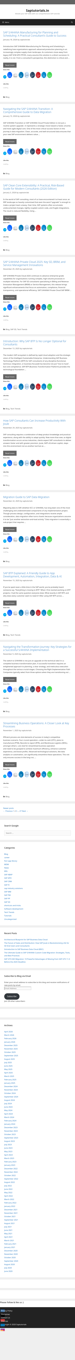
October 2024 (10, 1093)
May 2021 (8, 1233)
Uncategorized (10, 919)
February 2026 (10, 1038)
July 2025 (8, 1062)
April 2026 (8, 1031)
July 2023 (8, 1144)
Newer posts (8, 808)
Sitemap (4, 1321)
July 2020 (8, 1268)
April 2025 (8, 1072)
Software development (13, 909)
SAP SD (13, 329)
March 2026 (9, 1035)
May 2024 (8, 1110)
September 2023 (11, 1138)
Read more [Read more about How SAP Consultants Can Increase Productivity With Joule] (9, 453)
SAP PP (7, 898)
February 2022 (10, 1202)
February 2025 (10, 1079)
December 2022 (11, 1168)
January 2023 (9, 1165)
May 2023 (8, 1151)
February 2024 (10, 1120)
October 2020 (10, 1257)
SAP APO (7, 878)
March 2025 (9, 1076)
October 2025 (10, 1052)
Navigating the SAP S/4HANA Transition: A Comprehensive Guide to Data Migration (28, 110)
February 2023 (10, 1161)
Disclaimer (5, 1314)
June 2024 (8, 1107)
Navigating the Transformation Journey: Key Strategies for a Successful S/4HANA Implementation (37, 648)
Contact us (5, 1317)
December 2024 (11, 1086)
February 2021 (10, 1244)
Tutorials (7, 915)
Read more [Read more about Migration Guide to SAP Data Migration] (9, 529)
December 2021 (11, 1209)
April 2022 (8, 1196)
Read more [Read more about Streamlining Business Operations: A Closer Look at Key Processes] (9, 764)
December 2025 (11, 1045)
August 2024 (9, 1100)
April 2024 (8, 1114)
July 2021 (8, 1226)
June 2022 (8, 1189)
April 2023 (8, 1155)
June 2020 (8, 1271)
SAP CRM (8, 881)
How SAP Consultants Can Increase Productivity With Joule (34, 422)
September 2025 (11, 1055)
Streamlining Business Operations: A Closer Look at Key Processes (36, 724)
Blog (7, 97)
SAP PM (7, 895)
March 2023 (9, 1158)
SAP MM (7, 891)
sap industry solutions (13, 888)
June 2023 (8, 1148)
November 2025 (11, 1049)
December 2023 (11, 1127)
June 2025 (8, 1066)
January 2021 (9, 1247)
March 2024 (9, 1117)
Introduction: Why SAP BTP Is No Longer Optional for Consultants (34, 342)
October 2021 (10, 1216)
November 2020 (11, 1254)
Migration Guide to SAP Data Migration (26, 497)
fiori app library (10, 861)
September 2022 (11, 1179)
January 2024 (9, 1124)
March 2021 (9, 1240)
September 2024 (11, 1096)
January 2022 (9, 1206)
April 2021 (8, 1237)
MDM (6, 864)
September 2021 (11, 1220)
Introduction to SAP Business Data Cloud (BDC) (23, 949)
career (7, 857)
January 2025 (9, 1083)
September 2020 (11, 1261)
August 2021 (9, 1223)
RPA (5, 871)
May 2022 (8, 1192)
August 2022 (9, 1182)
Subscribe (11, 996)
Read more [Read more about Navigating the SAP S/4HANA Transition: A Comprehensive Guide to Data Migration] (9, 141)
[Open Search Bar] (72, 22)
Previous (8, 811)
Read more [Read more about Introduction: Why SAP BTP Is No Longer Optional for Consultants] (9, 377)
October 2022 (10, 1175)
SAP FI (6, 885)
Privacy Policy (6, 1310)
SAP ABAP (8, 874)
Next (25, 811)
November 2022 (11, 1172)
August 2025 (9, 1059)
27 (20, 811)
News (6, 868)
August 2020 (9, 1264)
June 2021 (8, 1230)
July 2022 (8, 1185)
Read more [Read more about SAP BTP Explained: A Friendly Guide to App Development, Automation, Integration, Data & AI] (9, 603)
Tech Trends (22, 329)
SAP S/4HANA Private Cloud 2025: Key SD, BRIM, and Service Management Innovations (34, 263)
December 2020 (11, 1250)
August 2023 (9, 1141)
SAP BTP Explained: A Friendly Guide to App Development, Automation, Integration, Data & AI (32, 574)
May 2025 (8, 1069)
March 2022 (9, 1199)
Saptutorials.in (37, 10)
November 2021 (11, 1213)
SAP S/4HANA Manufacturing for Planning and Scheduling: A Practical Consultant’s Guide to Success (34, 34)
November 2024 (11, 1090)
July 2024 (8, 1103)
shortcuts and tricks (12, 905)
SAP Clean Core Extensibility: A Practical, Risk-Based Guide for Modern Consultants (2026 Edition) (33, 187)
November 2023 (11, 1131)
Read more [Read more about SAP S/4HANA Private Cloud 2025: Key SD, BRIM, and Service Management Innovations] (9, 297)
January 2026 (9, 1042)
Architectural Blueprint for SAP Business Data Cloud (25, 939)
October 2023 (10, 1134)
